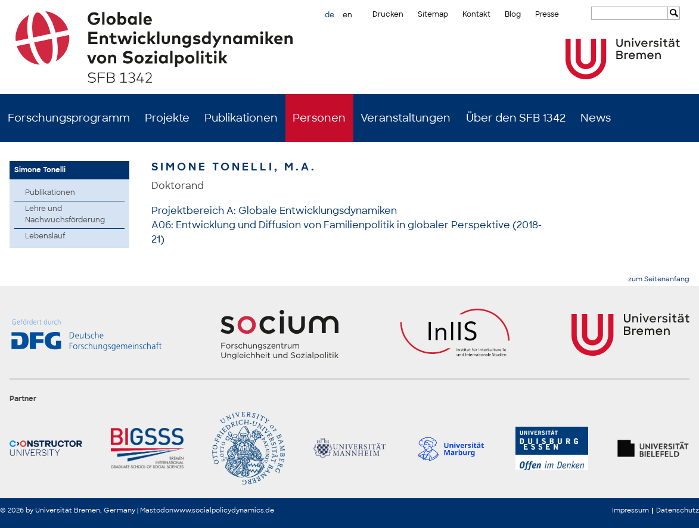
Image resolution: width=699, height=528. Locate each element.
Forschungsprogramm (69, 118)
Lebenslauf (45, 236)
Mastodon (156, 510)
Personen (319, 118)
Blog (513, 14)
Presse (547, 14)
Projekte (167, 118)
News (595, 118)
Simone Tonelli (40, 170)
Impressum (630, 510)
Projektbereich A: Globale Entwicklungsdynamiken (274, 210)
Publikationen (241, 118)
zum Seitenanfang (658, 279)
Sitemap (433, 14)
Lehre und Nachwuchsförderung (65, 214)
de (329, 15)
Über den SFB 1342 (516, 118)
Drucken (387, 14)
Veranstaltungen (406, 118)
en (347, 15)
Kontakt (476, 14)
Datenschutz (677, 510)
